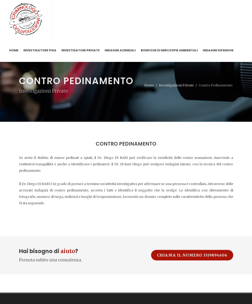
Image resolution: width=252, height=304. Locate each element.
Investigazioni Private (176, 85)
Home (149, 85)
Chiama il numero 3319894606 (192, 255)
